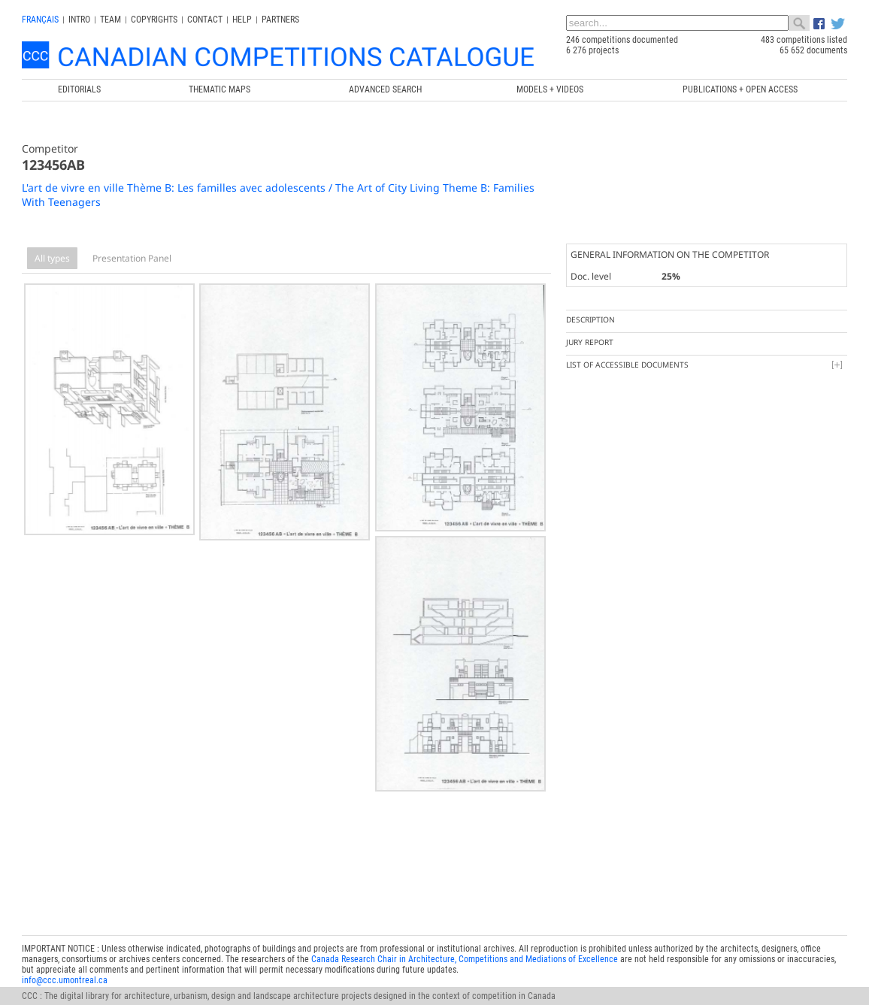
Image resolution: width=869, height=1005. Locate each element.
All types (52, 258)
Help (242, 19)
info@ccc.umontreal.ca (64, 970)
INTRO (79, 19)
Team (110, 19)
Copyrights (154, 19)
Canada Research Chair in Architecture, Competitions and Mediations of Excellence (464, 949)
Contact (205, 19)
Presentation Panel (131, 258)
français (40, 19)
